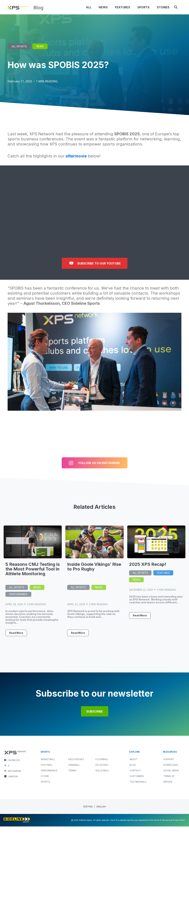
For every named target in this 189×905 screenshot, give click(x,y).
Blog (38, 7)
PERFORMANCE (49, 770)
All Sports (19, 46)
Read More (16, 632)
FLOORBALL (101, 759)
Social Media (171, 770)
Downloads (170, 765)
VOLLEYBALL (102, 770)
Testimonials (138, 782)
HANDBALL (74, 765)
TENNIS (72, 770)
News (40, 46)
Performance (18, 594)
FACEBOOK (14, 760)
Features (163, 572)
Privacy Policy (179, 820)
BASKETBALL (48, 759)
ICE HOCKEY (102, 765)
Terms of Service (169, 779)
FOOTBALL (47, 765)
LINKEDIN (13, 776)
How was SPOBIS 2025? (58, 65)
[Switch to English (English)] (101, 807)
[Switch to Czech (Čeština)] (88, 807)
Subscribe (94, 711)
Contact (135, 770)
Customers (137, 776)
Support (168, 759)
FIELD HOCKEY (76, 759)
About (134, 759)
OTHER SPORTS (45, 779)
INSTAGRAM (14, 771)
